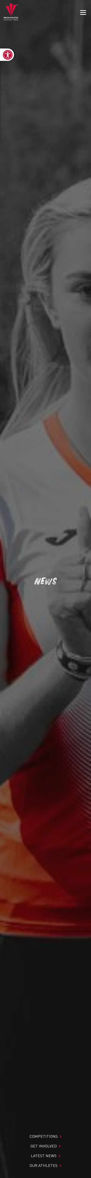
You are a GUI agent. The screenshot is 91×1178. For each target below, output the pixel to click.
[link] (7, 55)
